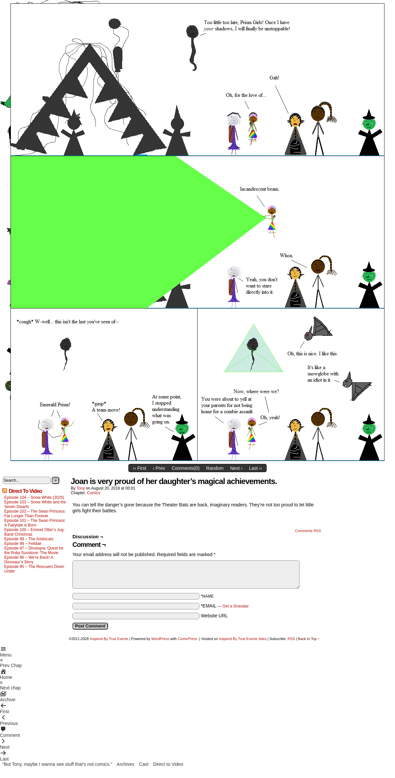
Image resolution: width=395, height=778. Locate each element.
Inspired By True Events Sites (242, 639)
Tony (80, 488)
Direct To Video (25, 491)
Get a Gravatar (236, 606)
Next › (236, 468)
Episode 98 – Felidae (22, 543)
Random (215, 468)
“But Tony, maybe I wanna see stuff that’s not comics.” (57, 764)
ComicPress (187, 639)
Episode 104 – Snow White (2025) (34, 497)
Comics (93, 493)
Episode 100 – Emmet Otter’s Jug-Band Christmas (34, 532)
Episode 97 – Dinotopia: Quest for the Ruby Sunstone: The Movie (34, 550)
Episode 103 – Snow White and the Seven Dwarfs (35, 504)
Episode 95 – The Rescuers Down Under (34, 569)
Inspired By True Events (109, 639)
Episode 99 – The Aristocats (28, 539)
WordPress (160, 639)
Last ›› (255, 468)
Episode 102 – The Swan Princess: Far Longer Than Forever (35, 513)
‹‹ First (139, 468)
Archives (126, 764)
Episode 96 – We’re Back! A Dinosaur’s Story (28, 559)
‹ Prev (159, 468)
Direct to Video (168, 764)
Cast (143, 764)
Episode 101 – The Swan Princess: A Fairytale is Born (35, 522)
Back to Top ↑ (309, 639)
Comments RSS (308, 531)
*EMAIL (225, 605)
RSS (291, 639)
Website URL (214, 615)
